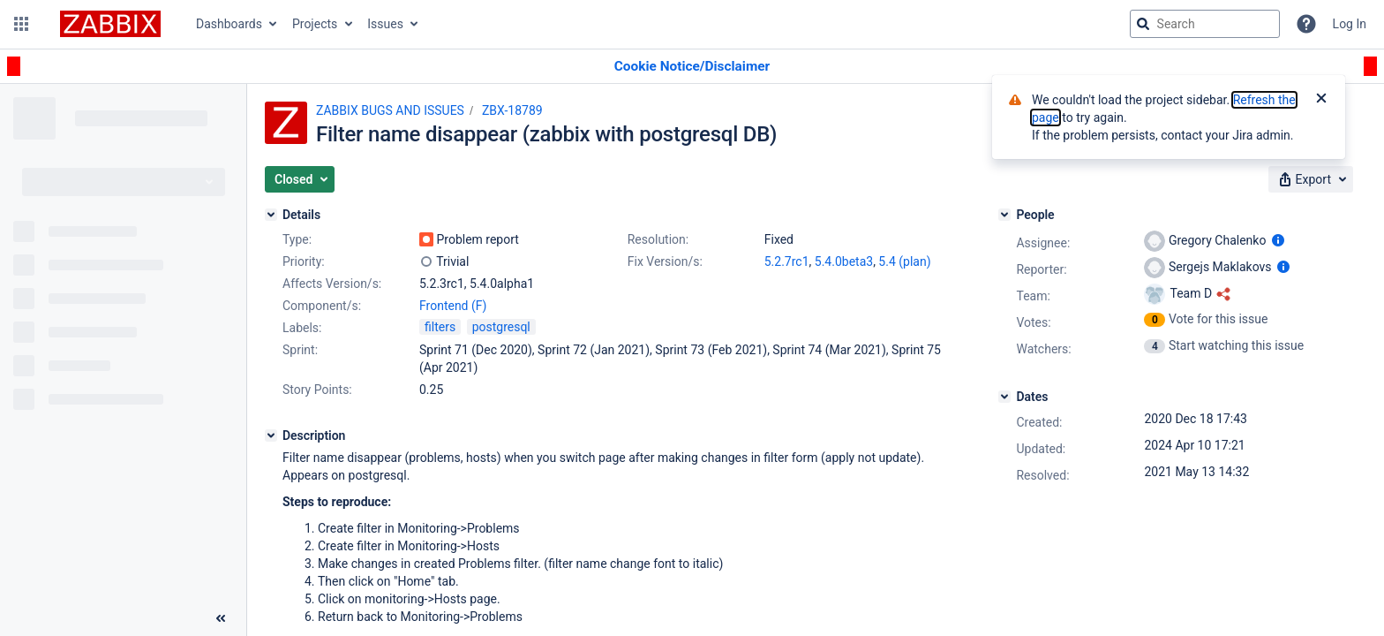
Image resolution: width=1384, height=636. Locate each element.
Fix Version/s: (665, 261)
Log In (1349, 24)
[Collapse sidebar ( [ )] (220, 618)
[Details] (271, 214)
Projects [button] (314, 24)
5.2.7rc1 (786, 261)
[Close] (1321, 100)
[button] (21, 24)
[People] (1004, 214)
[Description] (271, 435)
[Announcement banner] (692, 66)
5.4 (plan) (904, 261)
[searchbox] (1205, 24)
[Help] (1306, 24)
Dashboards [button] (229, 24)
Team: (1032, 296)
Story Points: (317, 389)
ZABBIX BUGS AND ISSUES (390, 110)
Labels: (301, 328)
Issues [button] (385, 24)
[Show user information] (1278, 240)
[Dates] (1004, 396)
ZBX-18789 (512, 110)
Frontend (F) (452, 306)
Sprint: (300, 350)
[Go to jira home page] (110, 24)
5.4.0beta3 (844, 261)
